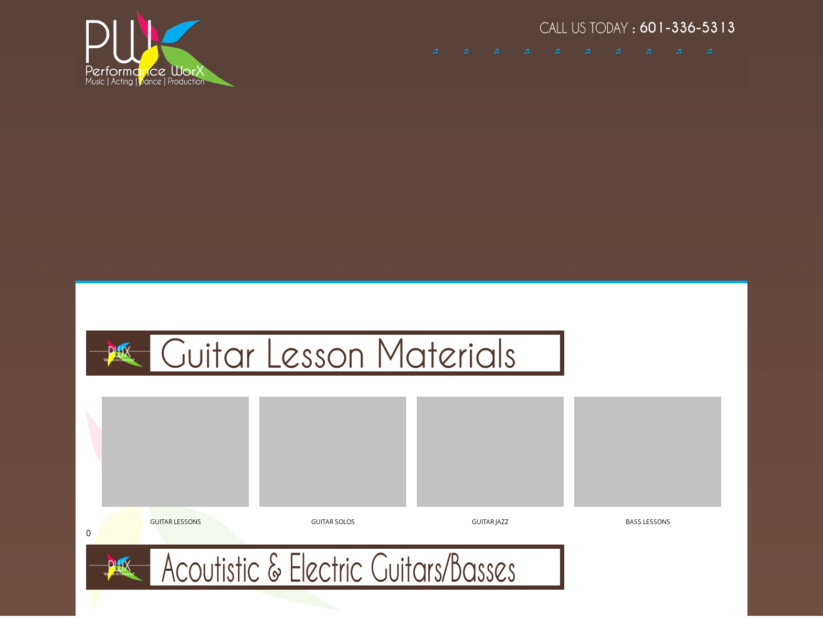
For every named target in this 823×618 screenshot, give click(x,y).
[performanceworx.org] (161, 49)
